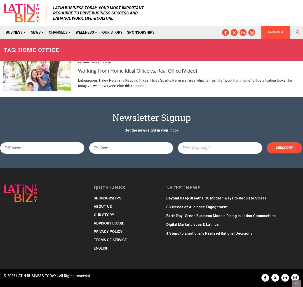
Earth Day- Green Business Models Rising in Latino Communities (221, 216)
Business (16, 32)
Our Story (112, 32)
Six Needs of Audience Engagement (197, 207)
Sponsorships (141, 32)
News (37, 32)
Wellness (87, 32)
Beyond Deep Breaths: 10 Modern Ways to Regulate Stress (216, 198)
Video (107, 62)
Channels (60, 32)
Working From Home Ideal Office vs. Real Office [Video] (137, 70)
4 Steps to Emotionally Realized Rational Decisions (209, 233)
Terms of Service (110, 240)
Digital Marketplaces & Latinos (192, 225)
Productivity (88, 62)
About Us (103, 207)
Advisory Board (109, 223)
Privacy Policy (108, 232)
